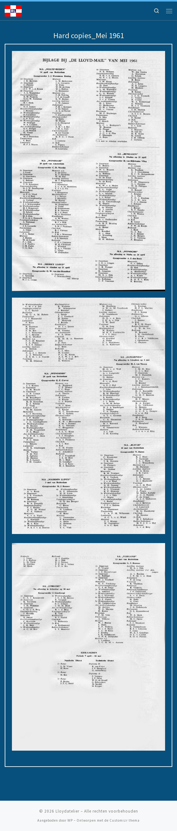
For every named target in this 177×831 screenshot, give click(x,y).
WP (70, 820)
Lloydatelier (67, 811)
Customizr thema (125, 820)
